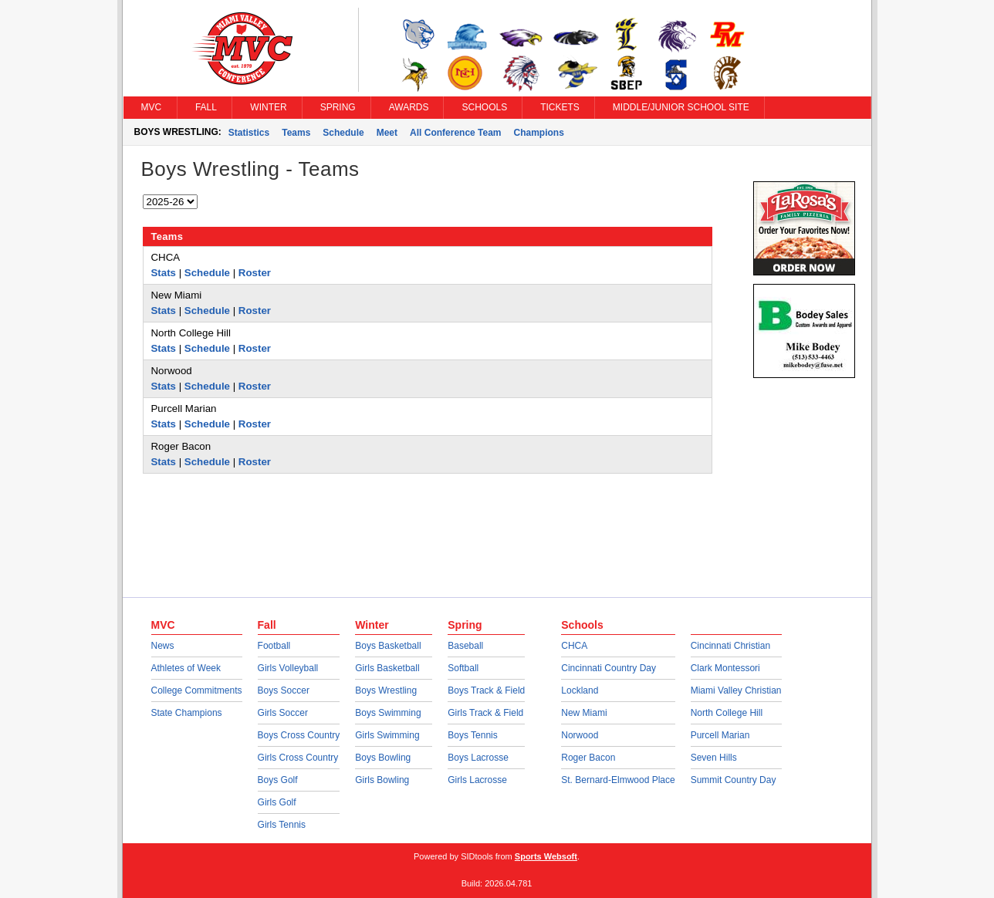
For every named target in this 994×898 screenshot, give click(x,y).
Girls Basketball (387, 668)
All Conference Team (455, 132)
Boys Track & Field (486, 690)
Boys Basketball (388, 645)
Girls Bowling (382, 780)
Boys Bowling (383, 757)
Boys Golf (278, 780)
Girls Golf (277, 802)
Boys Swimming (388, 712)
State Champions (186, 712)
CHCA (574, 645)
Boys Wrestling (386, 690)
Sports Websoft (546, 856)
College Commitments (196, 690)
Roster (254, 273)
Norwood (579, 735)
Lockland (579, 690)
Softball (463, 668)
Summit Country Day (733, 780)
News (162, 645)
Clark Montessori (725, 668)
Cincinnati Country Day (608, 668)
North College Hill (726, 712)
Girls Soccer (283, 712)
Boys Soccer (283, 690)
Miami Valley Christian (736, 690)
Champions (539, 132)
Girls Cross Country (298, 757)
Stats (164, 273)
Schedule (343, 132)
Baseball (465, 645)
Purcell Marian (720, 735)
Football (274, 645)
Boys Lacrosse (478, 757)
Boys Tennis (472, 735)
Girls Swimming (387, 735)
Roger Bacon (588, 757)
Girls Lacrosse (477, 780)
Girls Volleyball (288, 668)
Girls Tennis (282, 824)
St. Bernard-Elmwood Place (617, 780)
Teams (296, 132)
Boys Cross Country (299, 735)
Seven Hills (714, 757)
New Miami (584, 712)
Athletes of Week (186, 668)
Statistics (248, 132)
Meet (387, 132)
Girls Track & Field (485, 712)
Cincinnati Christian (730, 645)
